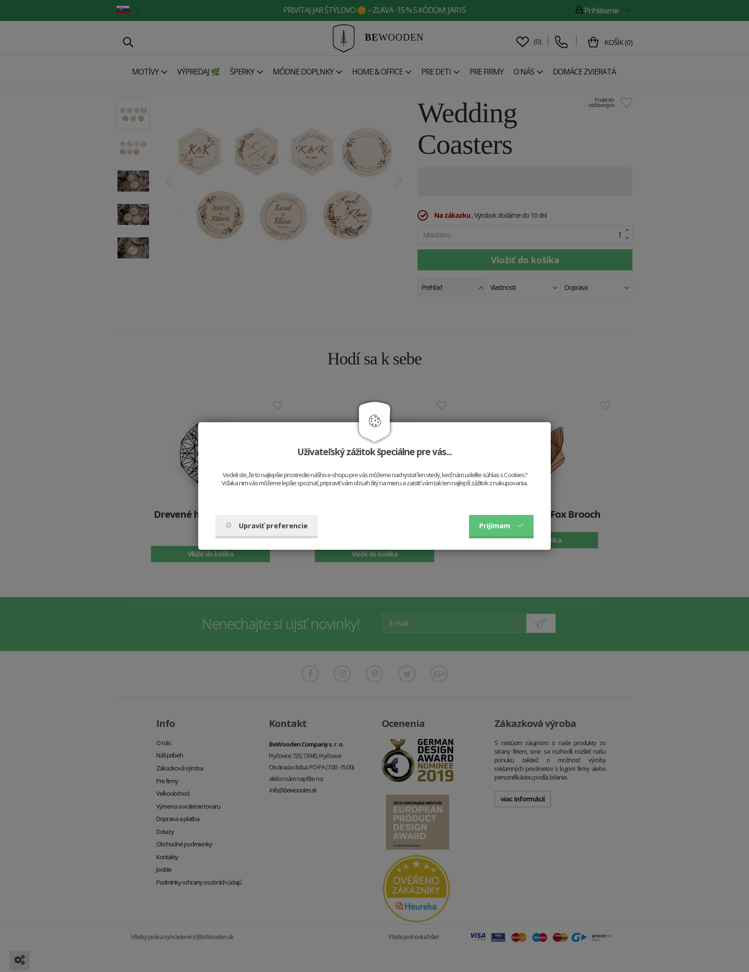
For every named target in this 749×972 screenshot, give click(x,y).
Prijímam (501, 525)
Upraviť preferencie (266, 525)
